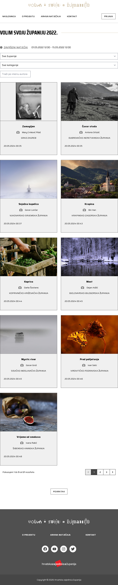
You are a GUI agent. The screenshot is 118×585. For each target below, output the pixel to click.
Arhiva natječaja (51, 16)
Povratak (59, 491)
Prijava (108, 16)
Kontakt (72, 16)
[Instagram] (63, 549)
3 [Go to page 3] (106, 472)
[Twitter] (72, 549)
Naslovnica (9, 16)
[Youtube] (54, 549)
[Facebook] (45, 549)
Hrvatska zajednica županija (67, 579)
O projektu (28, 16)
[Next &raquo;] (113, 472)
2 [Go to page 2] (100, 472)
